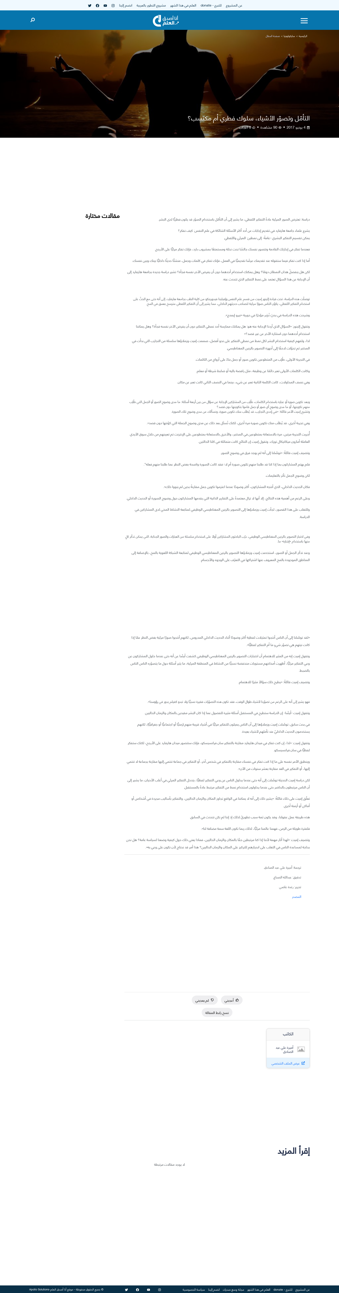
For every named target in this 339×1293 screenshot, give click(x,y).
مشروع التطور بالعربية (151, 5)
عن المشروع (234, 5)
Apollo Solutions (39, 1289)
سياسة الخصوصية (194, 1289)
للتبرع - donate (211, 5)
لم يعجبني (204, 1000)
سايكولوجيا (289, 35)
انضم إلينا (125, 5)
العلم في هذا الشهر (183, 5)
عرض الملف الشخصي (286, 1063)
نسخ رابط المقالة (217, 1012)
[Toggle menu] (304, 20)
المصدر (296, 896)
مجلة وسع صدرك (233, 1289)
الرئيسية (303, 35)
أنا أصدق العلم (58, 1289)
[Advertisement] (217, 180)
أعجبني (232, 1000)
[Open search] (32, 19)
